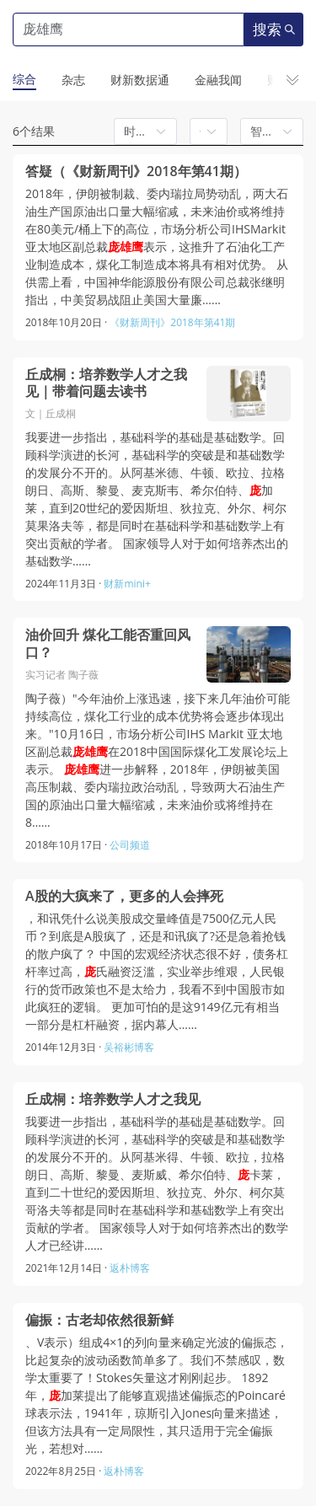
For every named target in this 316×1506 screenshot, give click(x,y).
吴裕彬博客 (129, 1047)
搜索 (274, 30)
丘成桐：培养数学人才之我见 (113, 1099)
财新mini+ (127, 583)
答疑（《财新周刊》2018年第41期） (136, 171)
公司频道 (130, 845)
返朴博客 (130, 1268)
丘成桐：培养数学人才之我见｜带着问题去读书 (106, 383)
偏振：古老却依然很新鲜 (99, 1319)
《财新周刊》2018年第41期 (172, 322)
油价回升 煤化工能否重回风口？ (107, 643)
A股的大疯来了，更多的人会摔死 (124, 895)
